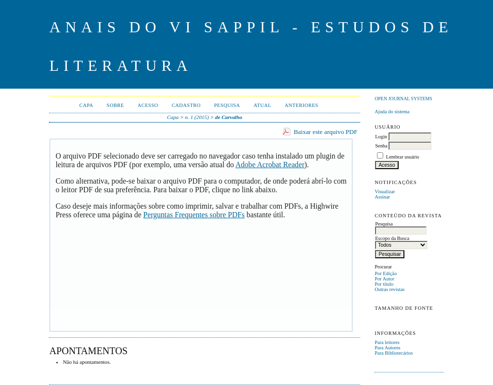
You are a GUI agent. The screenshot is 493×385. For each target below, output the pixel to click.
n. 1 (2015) (196, 117)
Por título (384, 284)
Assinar (382, 196)
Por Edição (386, 273)
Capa (86, 105)
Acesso (148, 105)
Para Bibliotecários (394, 353)
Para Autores (387, 347)
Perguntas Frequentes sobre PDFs (194, 215)
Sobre (115, 105)
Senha (381, 145)
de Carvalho (228, 117)
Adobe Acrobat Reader (269, 164)
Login (381, 136)
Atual (263, 105)
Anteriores (301, 105)
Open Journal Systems (403, 98)
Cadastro (186, 105)
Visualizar (385, 191)
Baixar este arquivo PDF (326, 131)
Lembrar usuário (402, 156)
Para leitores (387, 342)
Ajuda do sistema (392, 111)
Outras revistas (389, 289)
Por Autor (384, 278)
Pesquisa (227, 105)
